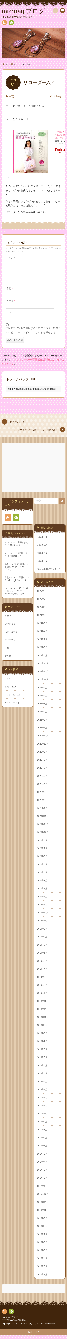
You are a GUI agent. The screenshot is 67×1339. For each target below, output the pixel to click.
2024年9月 (42, 619)
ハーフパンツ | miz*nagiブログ (15, 596)
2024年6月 (42, 627)
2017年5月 (42, 1158)
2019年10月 (43, 925)
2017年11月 (43, 1110)
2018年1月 (42, 1094)
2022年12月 (43, 667)
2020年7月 (42, 852)
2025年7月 (42, 603)
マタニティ (10, 644)
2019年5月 (42, 965)
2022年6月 (42, 700)
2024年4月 (42, 635)
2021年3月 (42, 796)
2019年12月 (43, 909)
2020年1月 (42, 901)
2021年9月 (42, 756)
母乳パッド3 (11, 568)
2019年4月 (42, 973)
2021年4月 (42, 788)
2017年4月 (42, 1166)
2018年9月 (42, 1029)
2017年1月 (42, 1190)
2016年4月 (42, 1262)
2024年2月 (42, 643)
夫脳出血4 (42, 541)
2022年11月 (43, 676)
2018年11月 (43, 1013)
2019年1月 (42, 997)
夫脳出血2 (42, 557)
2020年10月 (43, 836)
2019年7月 (42, 949)
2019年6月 (42, 957)
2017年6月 (42, 1150)
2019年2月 (42, 989)
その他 (8, 620)
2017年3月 (42, 1174)
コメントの (12, 699)
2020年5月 (42, 868)
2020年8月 (42, 844)
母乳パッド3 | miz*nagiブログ (17, 583)
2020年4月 (42, 876)
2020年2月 (42, 892)
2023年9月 (42, 651)
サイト (9, 317)
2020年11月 (43, 828)
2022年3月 (42, 724)
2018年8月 (42, 1037)
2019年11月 (43, 917)
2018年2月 (42, 1086)
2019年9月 (42, 933)
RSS (4, 23)
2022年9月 (42, 692)
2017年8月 (42, 1134)
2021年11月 (43, 748)
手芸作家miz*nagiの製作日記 (14, 1324)
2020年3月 (42, 885)
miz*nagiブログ (9, 1321)
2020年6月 (42, 860)
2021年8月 (42, 764)
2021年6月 (42, 780)
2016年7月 (42, 1238)
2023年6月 (42, 659)
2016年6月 (42, 1246)
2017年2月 (42, 1182)
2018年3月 (42, 1077)
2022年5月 (42, 708)
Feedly (11, 23)
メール (10, 305)
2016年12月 (43, 1198)
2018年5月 (42, 1061)
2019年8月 (42, 941)
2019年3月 (42, 981)
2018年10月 (43, 1021)
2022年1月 (42, 732)
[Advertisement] (34, 471)
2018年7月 (42, 1045)
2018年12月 (43, 1005)
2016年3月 (42, 1270)
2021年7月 (42, 772)
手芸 (11, 96)
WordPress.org (12, 707)
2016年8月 (42, 1230)
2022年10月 (43, 683)
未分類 (8, 660)
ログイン (9, 683)
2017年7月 (42, 1142)
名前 (9, 293)
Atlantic (13, 560)
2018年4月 (42, 1069)
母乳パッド (10, 581)
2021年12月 (43, 740)
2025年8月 (42, 595)
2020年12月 (43, 820)
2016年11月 (43, 1206)
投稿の (10, 691)
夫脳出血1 (42, 565)
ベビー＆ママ (11, 636)
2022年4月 (42, 716)
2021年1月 (42, 812)
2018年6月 (42, 1053)
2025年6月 (42, 611)
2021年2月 (42, 804)
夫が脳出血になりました (49, 573)
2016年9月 (42, 1222)
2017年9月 (42, 1126)
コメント (11, 258)
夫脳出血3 (42, 549)
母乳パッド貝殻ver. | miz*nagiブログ (17, 571)
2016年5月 (42, 1254)
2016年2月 (42, 1278)
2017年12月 (43, 1102)
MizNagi (56, 96)
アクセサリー (11, 628)
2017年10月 (43, 1118)
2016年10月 (43, 1214)
